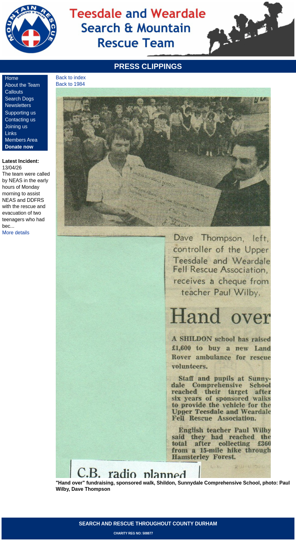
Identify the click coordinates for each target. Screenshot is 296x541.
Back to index (71, 77)
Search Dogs (19, 98)
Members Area (21, 140)
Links (11, 133)
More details (15, 232)
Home (11, 78)
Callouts (14, 92)
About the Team (22, 85)
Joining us (16, 126)
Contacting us (20, 119)
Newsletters (18, 105)
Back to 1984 (70, 84)
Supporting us (20, 112)
